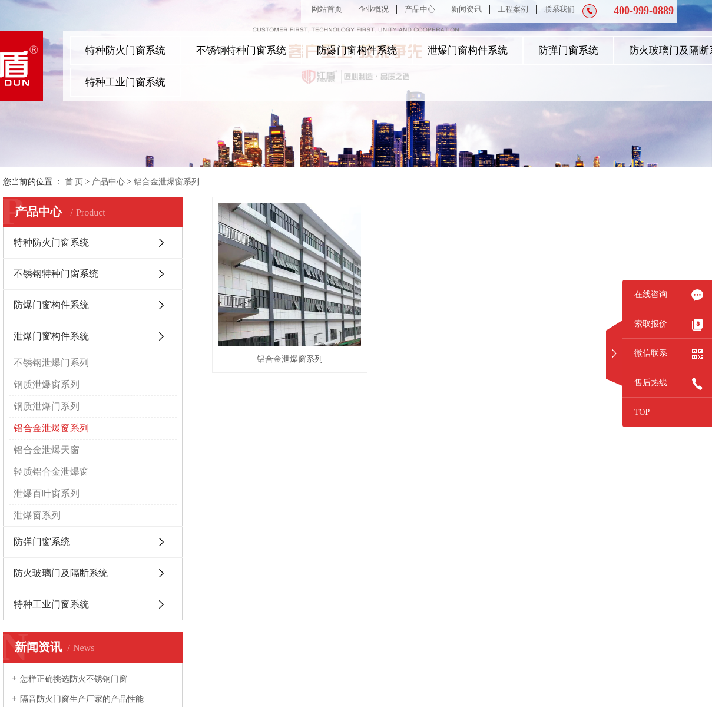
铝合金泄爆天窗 (47, 450)
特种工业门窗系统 (125, 82)
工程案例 (513, 9)
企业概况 (373, 9)
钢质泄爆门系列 (47, 406)
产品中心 (420, 9)
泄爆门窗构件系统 (468, 50)
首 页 (74, 181)
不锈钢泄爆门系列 (51, 363)
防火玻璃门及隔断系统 (61, 573)
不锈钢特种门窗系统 (241, 50)
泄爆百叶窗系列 (47, 493)
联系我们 (559, 9)
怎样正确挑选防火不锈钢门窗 (73, 679)
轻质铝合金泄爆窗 (51, 472)
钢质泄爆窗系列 (47, 384)
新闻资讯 (466, 9)
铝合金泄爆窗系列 (167, 181)
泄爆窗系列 (37, 515)
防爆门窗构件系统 (357, 50)
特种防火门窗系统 (125, 50)
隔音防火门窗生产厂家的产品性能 (82, 699)
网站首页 (327, 9)
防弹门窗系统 (568, 50)
